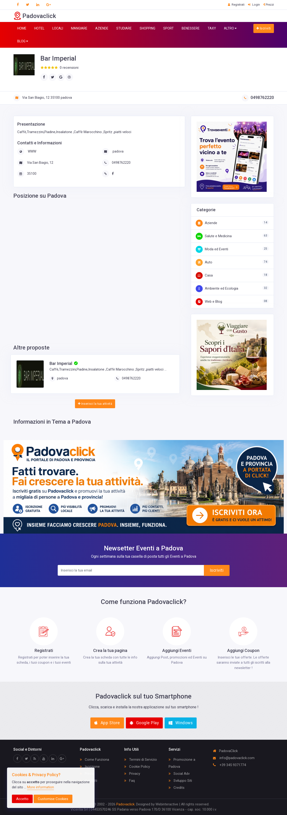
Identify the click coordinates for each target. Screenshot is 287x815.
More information (40, 787)
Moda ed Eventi (212, 249)
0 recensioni (69, 67)
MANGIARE (79, 28)
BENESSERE (191, 28)
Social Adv (179, 773)
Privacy (132, 773)
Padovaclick (125, 804)
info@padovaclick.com (234, 758)
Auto (204, 262)
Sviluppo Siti (180, 781)
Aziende (206, 223)
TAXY (212, 28)
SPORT (168, 28)
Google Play (144, 722)
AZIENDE (101, 28)
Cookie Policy (137, 766)
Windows (181, 722)
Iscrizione (90, 766)
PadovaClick (225, 751)
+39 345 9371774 (229, 765)
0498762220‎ (258, 97)
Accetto (22, 799)
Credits (176, 788)
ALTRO (230, 28)
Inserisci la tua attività (95, 403)
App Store (107, 722)
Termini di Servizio (140, 759)
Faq (129, 781)
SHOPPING (147, 28)
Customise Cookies (53, 799)
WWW (31, 151)
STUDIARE (124, 28)
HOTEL (39, 28)
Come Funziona (94, 759)
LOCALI (57, 28)
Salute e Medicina (214, 236)
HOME (21, 28)
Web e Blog (209, 301)
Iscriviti (263, 28)
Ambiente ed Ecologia (217, 288)
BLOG (22, 41)
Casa (204, 275)
